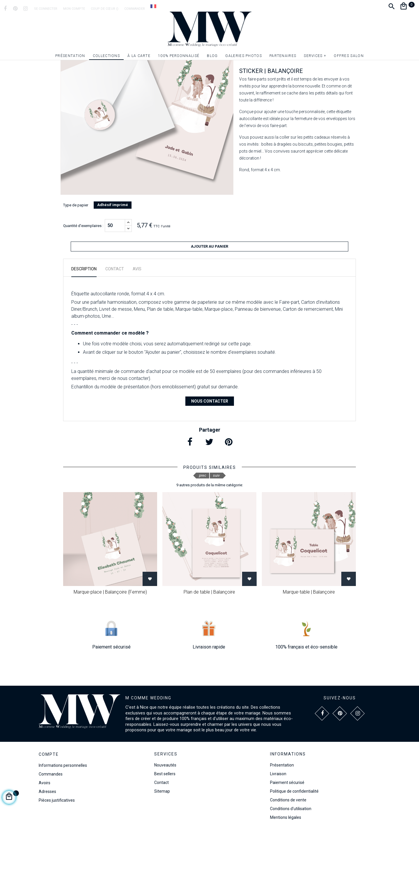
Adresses (47, 839)
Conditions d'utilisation (290, 857)
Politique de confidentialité (294, 839)
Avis (137, 317)
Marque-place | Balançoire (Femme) (110, 640)
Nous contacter (209, 449)
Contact (161, 830)
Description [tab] (84, 317)
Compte (49, 802)
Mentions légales (285, 865)
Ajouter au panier (209, 297)
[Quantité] (115, 276)
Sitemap (162, 839)
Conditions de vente (288, 848)
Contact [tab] (114, 317)
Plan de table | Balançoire (209, 640)
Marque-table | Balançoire (309, 640)
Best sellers (164, 822)
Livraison (278, 822)
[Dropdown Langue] (153, 6)
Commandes (51, 822)
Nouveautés (165, 813)
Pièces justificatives (57, 848)
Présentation (282, 813)
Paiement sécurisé (287, 830)
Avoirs (44, 831)
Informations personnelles (63, 813)
